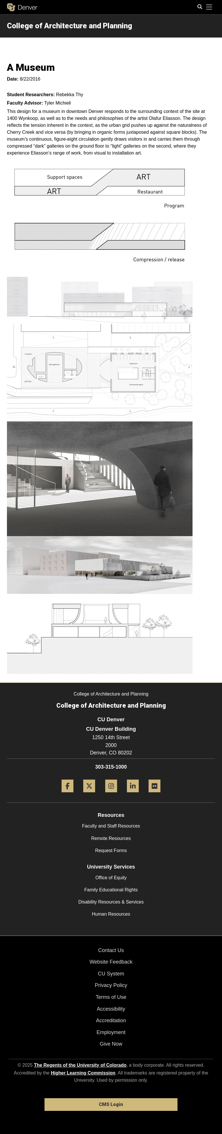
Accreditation (111, 1020)
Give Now (111, 1044)
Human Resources (111, 914)
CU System (111, 974)
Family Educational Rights (111, 889)
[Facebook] (67, 794)
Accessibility (111, 1009)
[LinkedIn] (133, 794)
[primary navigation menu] (209, 7)
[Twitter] (89, 794)
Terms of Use (111, 997)
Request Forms (111, 850)
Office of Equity (111, 877)
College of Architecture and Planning (69, 25)
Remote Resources (111, 838)
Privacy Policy (111, 985)
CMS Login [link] (111, 1104)
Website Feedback (111, 962)
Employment (111, 1032)
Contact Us (111, 950)
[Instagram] (111, 794)
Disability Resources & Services (111, 901)
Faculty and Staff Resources (111, 825)
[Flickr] (154, 794)
